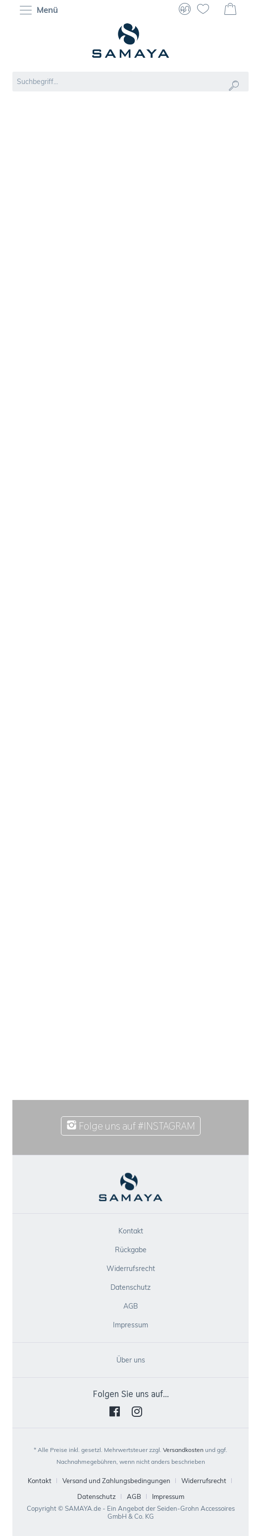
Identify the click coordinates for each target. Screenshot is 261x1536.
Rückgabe (131, 1249)
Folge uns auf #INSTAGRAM (130, 1126)
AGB (130, 1306)
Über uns (130, 1360)
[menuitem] (41, 10)
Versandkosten (183, 1449)
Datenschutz (130, 1287)
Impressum (130, 1324)
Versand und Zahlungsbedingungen (116, 1481)
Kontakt (130, 1231)
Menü (39, 10)
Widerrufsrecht (130, 1268)
